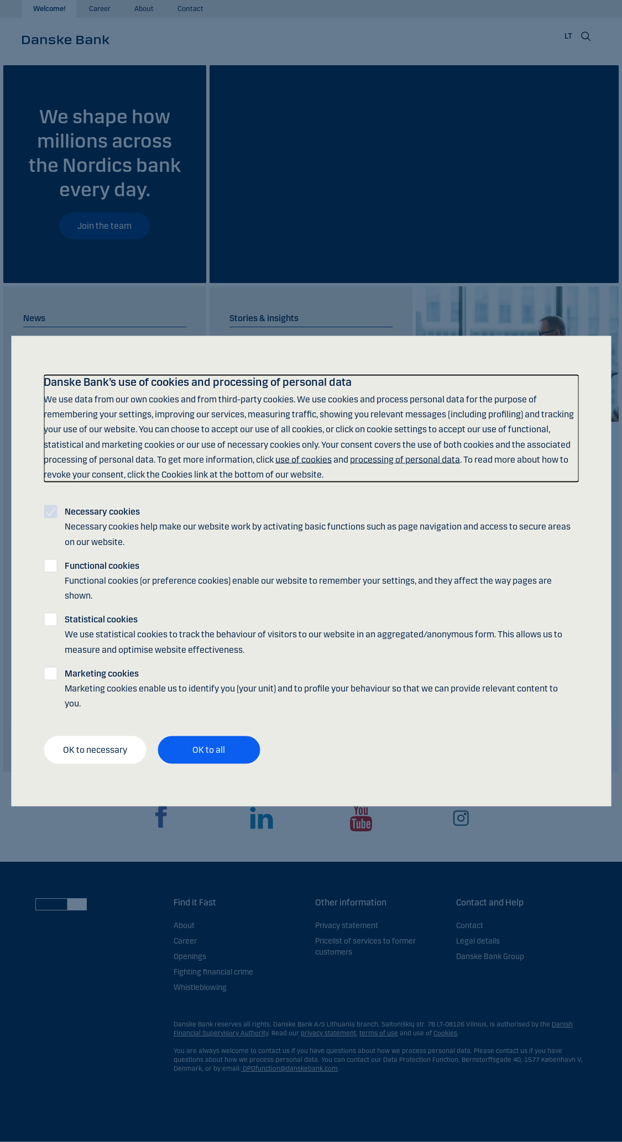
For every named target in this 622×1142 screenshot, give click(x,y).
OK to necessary (95, 750)
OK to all (208, 750)
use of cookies (303, 459)
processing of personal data (405, 459)
